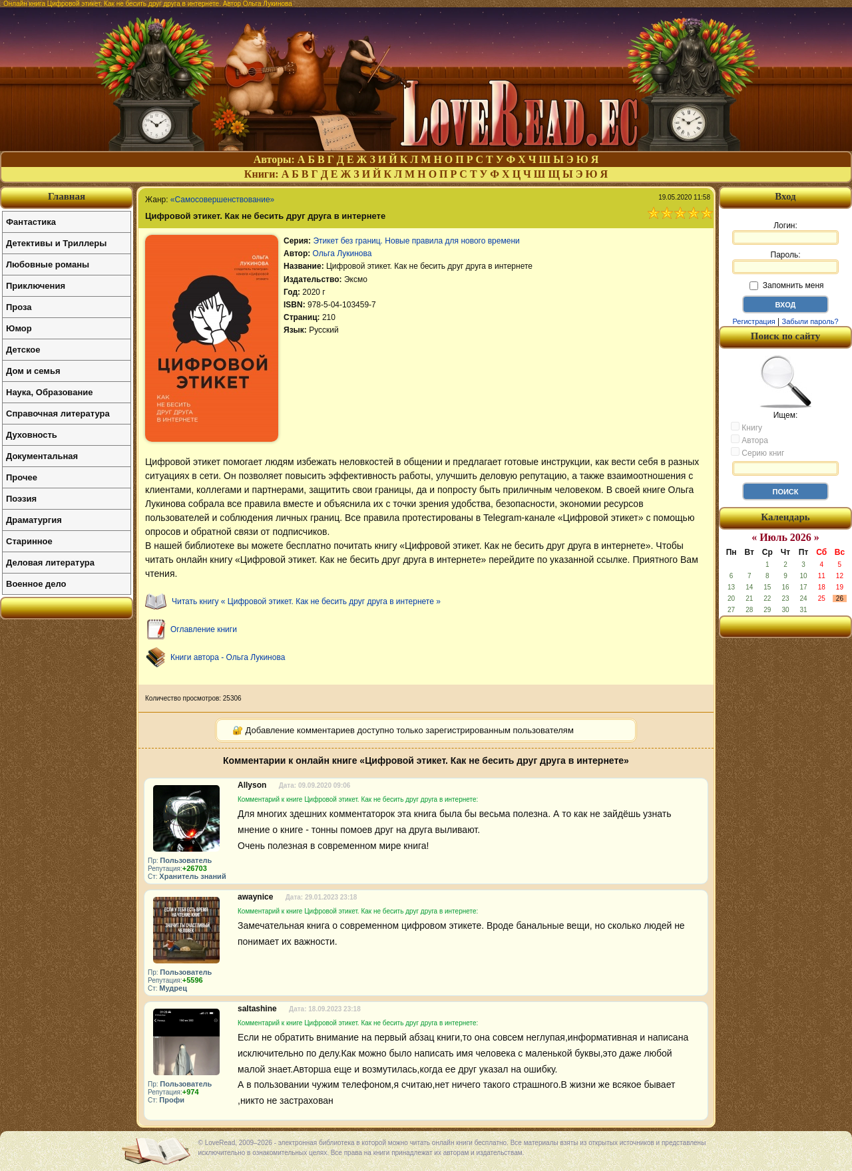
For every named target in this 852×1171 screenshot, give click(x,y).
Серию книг (757, 452)
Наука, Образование (49, 392)
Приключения (35, 286)
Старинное (29, 541)
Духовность (31, 435)
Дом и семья (33, 371)
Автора (749, 439)
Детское (23, 350)
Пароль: (785, 262)
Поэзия (21, 499)
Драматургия (34, 520)
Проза (19, 307)
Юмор (19, 328)
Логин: (785, 233)
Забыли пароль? (810, 321)
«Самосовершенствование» (222, 199)
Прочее (21, 477)
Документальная (42, 456)
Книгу (746, 427)
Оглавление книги (203, 629)
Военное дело (36, 584)
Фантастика (31, 222)
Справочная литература (58, 413)
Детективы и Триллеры (56, 243)
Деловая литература (50, 563)
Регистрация (753, 321)
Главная (66, 196)
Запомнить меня (786, 285)
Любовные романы (47, 264)
